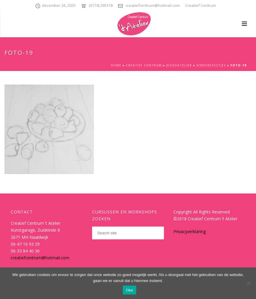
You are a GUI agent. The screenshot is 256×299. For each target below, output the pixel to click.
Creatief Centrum (144, 65)
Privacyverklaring (189, 231)
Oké (129, 290)
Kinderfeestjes (211, 65)
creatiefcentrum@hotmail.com (152, 5)
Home (116, 65)
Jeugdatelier (179, 65)
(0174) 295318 (101, 5)
